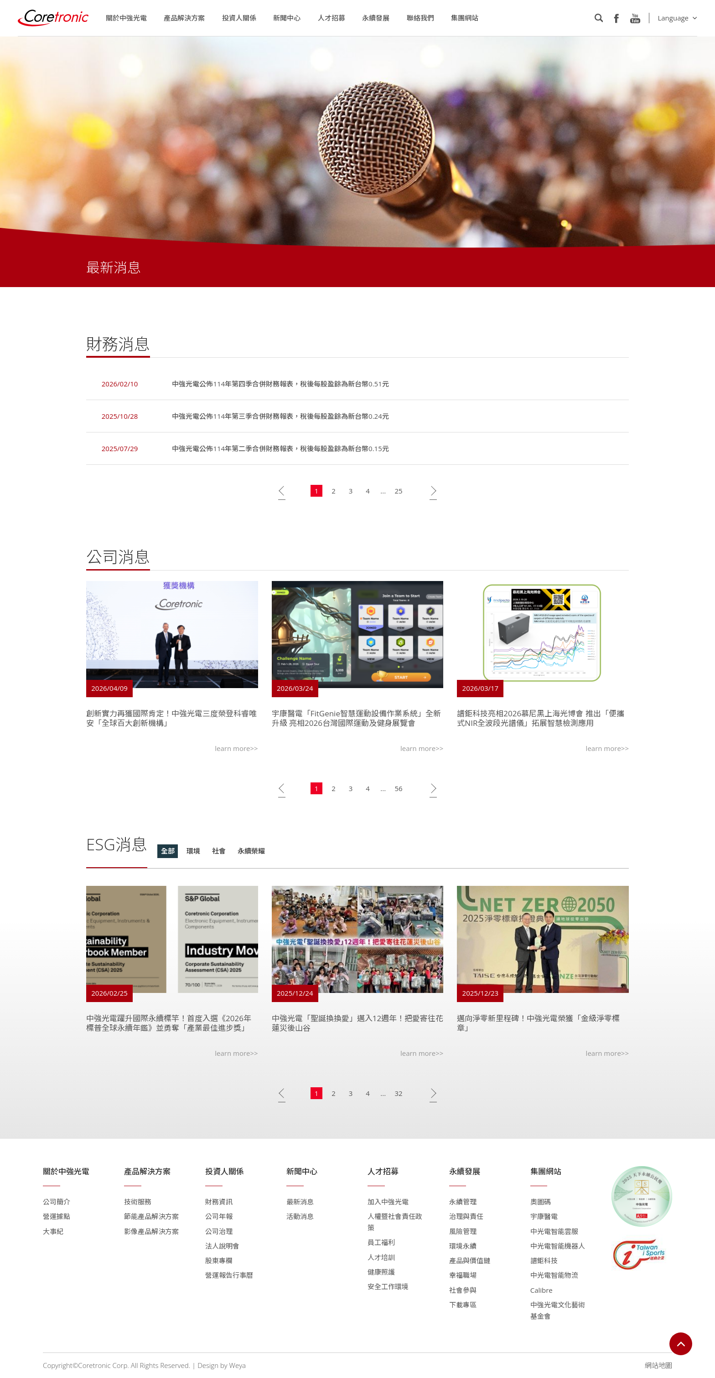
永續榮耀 (251, 852)
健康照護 (381, 1271)
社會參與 (463, 1290)
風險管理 (463, 1231)
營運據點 (56, 1216)
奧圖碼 (540, 1201)
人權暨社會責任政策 (395, 1222)
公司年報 (219, 1216)
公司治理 (219, 1231)
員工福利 (381, 1242)
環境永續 (463, 1245)
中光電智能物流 (554, 1275)
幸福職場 (463, 1275)
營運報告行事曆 (229, 1275)
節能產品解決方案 (151, 1216)
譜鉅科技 (544, 1260)
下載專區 (463, 1304)
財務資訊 (219, 1201)
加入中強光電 (388, 1201)
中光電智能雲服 (554, 1231)
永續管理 (463, 1201)
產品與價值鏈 (469, 1260)
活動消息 (300, 1216)
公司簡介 (56, 1201)
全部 (168, 852)
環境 (193, 852)
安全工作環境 (388, 1286)
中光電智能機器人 (557, 1245)
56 (398, 789)
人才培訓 (381, 1257)
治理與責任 (466, 1216)
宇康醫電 (544, 1216)
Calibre (541, 1290)
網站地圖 (658, 1365)
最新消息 (300, 1201)
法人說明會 (222, 1245)
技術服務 (137, 1201)
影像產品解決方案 (151, 1231)
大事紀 (53, 1231)
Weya (237, 1365)
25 (398, 492)
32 (398, 1094)
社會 (219, 852)
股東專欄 (219, 1260)
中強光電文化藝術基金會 (557, 1310)
